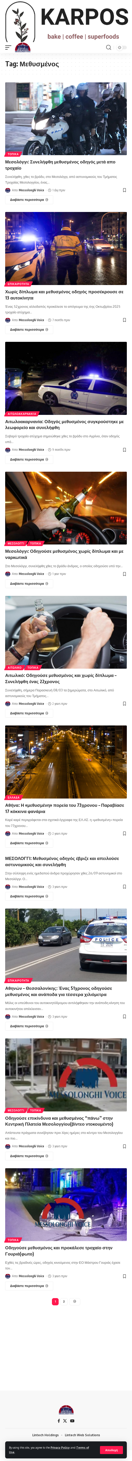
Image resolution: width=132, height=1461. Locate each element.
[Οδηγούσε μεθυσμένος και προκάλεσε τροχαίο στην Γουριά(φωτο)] (29, 1296)
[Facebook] (58, 1431)
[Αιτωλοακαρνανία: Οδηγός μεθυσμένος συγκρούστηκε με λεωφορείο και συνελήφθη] (29, 470)
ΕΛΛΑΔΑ (14, 808)
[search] (108, 58)
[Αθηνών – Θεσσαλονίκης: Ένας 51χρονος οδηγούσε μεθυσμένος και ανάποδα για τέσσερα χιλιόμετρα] (29, 1037)
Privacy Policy (60, 1447)
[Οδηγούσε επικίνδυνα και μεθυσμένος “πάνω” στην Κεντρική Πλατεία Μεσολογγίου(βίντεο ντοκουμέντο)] (29, 1166)
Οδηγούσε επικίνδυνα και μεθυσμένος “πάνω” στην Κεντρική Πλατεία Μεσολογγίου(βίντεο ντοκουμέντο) (59, 1132)
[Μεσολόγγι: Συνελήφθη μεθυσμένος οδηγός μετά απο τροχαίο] (29, 210)
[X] (65, 1431)
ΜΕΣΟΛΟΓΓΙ (16, 554)
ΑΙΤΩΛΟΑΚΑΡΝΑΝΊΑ (22, 424)
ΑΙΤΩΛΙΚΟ (15, 678)
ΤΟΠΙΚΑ (13, 165)
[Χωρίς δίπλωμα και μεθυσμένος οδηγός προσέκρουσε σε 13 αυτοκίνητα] (29, 340)
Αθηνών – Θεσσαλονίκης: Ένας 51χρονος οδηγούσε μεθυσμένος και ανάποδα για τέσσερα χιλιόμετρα (58, 1002)
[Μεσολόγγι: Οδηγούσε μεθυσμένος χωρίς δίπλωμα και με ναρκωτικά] (29, 594)
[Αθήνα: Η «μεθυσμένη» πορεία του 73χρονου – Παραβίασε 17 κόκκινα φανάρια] (29, 854)
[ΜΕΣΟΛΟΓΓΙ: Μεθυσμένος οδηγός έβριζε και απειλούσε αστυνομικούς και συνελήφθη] (29, 907)
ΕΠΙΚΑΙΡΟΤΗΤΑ (18, 294)
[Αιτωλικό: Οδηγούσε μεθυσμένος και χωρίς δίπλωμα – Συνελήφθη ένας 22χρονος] (29, 724)
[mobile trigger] (9, 58)
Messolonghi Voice (31, 201)
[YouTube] (72, 1431)
